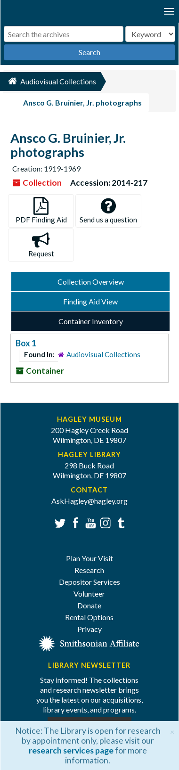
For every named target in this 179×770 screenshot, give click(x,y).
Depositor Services (89, 581)
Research (89, 569)
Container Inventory (90, 321)
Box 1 (26, 343)
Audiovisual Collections (103, 354)
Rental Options (89, 617)
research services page (71, 750)
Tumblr (119, 522)
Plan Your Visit (89, 558)
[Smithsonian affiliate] (89, 642)
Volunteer (89, 593)
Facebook (74, 522)
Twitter (59, 522)
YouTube (89, 522)
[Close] (172, 731)
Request (41, 244)
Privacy (89, 628)
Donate (89, 605)
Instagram (104, 522)
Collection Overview (90, 281)
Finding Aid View (90, 301)
